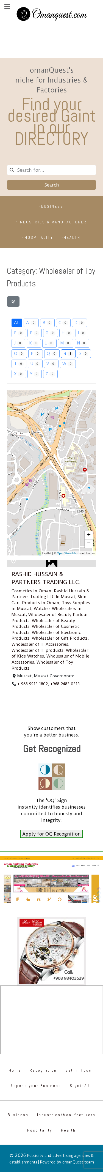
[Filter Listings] (13, 301)
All (17, 322)
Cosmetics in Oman (31, 590)
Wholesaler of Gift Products (60, 638)
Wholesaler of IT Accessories (40, 644)
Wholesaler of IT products (37, 650)
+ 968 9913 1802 (32, 683)
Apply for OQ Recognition (51, 834)
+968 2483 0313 (65, 683)
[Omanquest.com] (51, 15)
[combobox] (51, 170)
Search (51, 185)
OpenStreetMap (67, 553)
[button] (89, 535)
